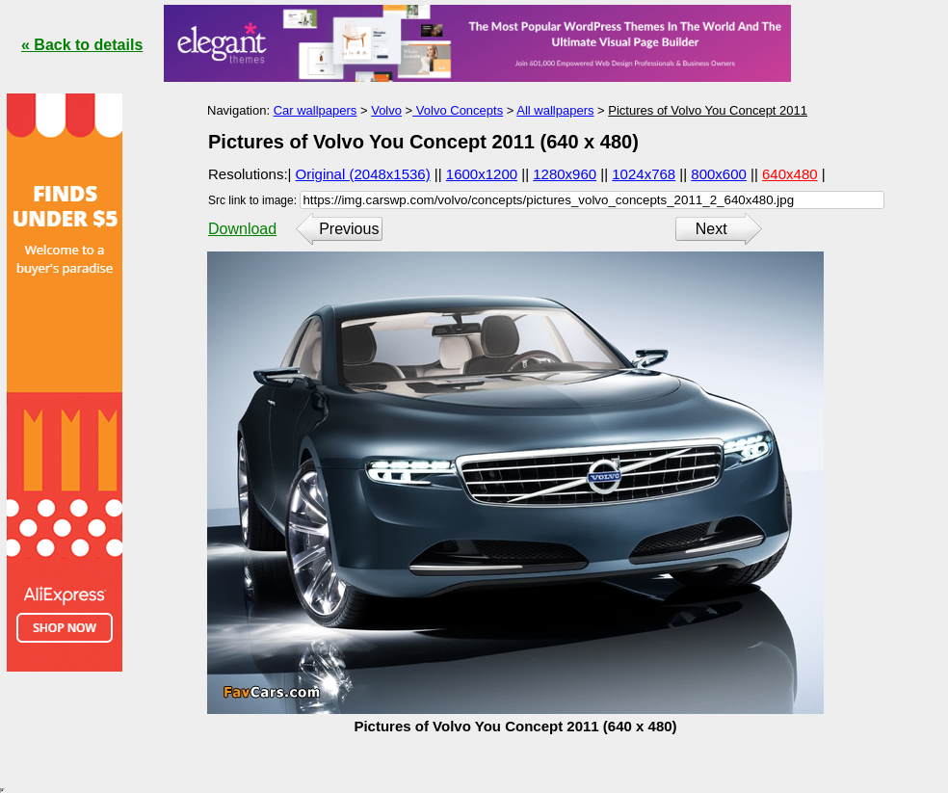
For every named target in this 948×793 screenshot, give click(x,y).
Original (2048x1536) (363, 174)
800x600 (719, 174)
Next (711, 229)
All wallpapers (554, 110)
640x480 (790, 174)
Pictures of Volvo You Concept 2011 (707, 110)
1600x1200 (481, 174)
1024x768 (643, 174)
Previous (349, 229)
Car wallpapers (315, 110)
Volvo (386, 110)
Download (242, 229)
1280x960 (564, 174)
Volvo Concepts (457, 110)
